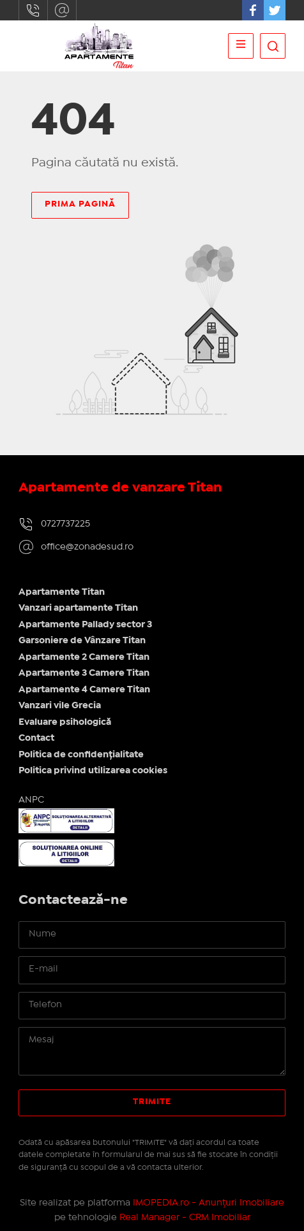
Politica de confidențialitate (81, 755)
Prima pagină (80, 204)
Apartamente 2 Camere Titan (84, 657)
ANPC (31, 800)
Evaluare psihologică (65, 722)
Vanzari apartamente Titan (78, 608)
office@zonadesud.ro (62, 10)
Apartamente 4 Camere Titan (84, 690)
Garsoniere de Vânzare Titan (82, 641)
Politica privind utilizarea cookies (93, 771)
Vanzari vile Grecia (60, 706)
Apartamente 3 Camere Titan (84, 673)
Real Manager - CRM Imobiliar (184, 1217)
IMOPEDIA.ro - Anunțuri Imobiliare (208, 1203)
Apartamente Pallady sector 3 (85, 625)
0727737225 (33, 10)
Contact (36, 738)
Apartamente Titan (62, 592)
